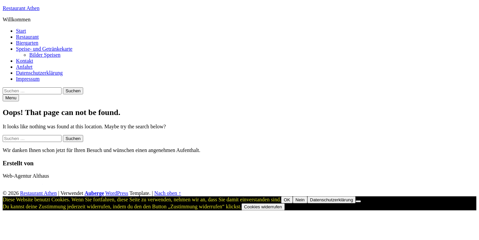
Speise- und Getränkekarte (44, 49)
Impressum (28, 79)
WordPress (116, 193)
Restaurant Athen (21, 8)
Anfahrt (24, 67)
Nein (299, 199)
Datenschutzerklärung (39, 73)
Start (21, 31)
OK (287, 199)
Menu (10, 97)
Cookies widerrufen (263, 206)
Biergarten (27, 43)
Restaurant (27, 37)
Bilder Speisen (45, 55)
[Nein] (358, 201)
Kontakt (24, 61)
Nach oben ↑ (167, 193)
